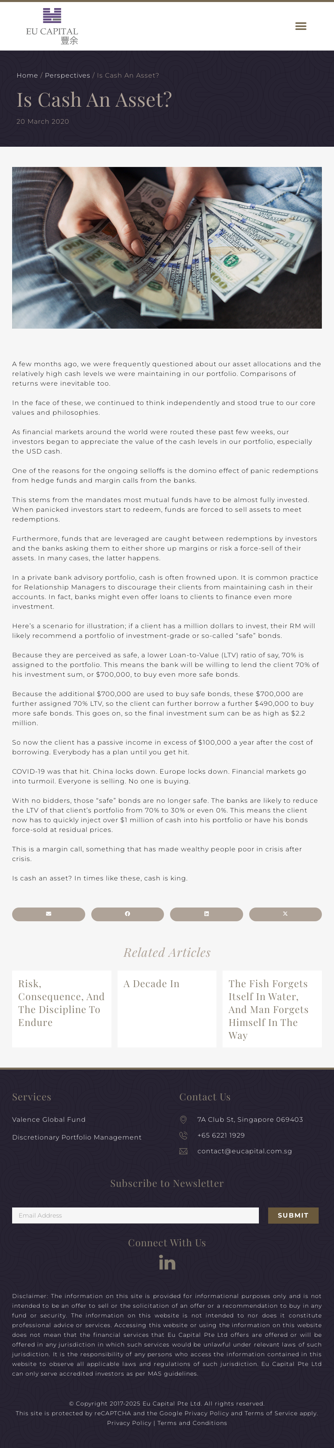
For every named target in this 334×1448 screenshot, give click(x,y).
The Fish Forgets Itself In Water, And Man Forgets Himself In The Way (269, 1009)
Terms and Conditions (192, 1423)
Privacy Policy (207, 1413)
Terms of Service (271, 1413)
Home (27, 75)
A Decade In (152, 983)
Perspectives (67, 75)
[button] (301, 26)
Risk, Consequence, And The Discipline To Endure (61, 1002)
